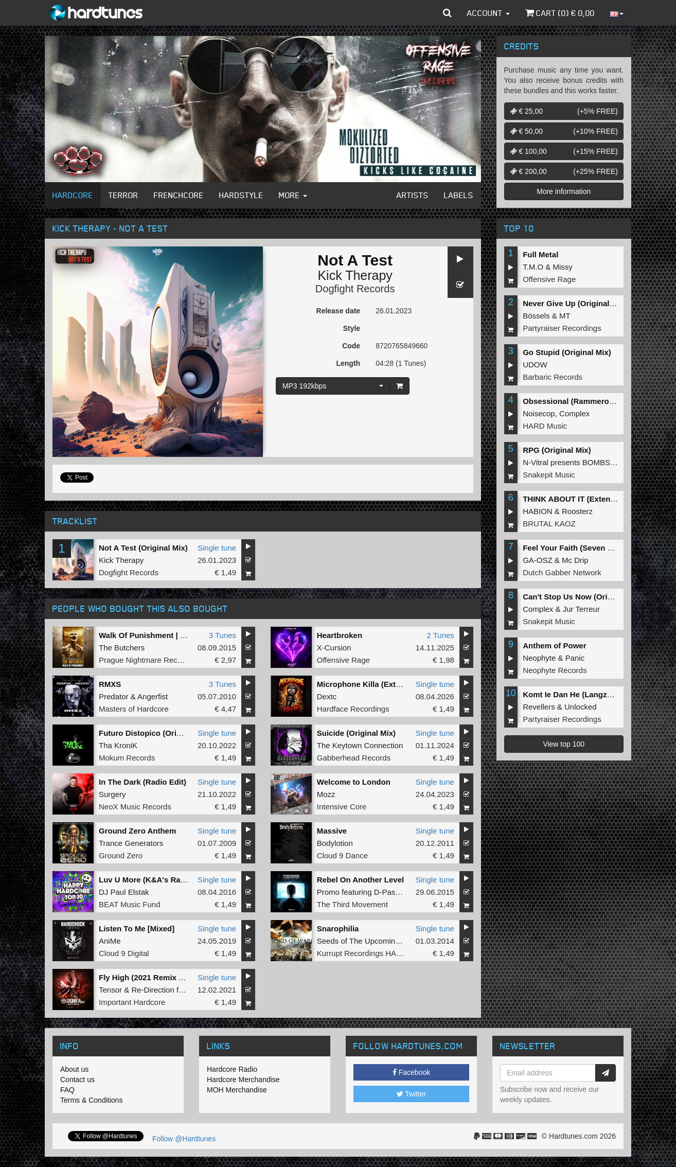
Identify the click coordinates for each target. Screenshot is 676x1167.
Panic (575, 657)
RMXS (110, 684)
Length (348, 363)
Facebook (411, 1072)
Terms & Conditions (91, 1100)
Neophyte (539, 657)
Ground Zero (121, 855)
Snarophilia (338, 928)
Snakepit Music (549, 474)
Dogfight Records (355, 288)
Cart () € (560, 13)
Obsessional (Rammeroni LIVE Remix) (593, 401)
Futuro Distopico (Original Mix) (155, 733)
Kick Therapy (354, 275)
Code (351, 346)
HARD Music (545, 425)
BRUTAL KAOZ (549, 523)
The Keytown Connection (360, 745)
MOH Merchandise (237, 1090)
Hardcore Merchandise (243, 1079)
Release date (338, 311)
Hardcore (72, 195)
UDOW (535, 364)
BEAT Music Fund (130, 904)
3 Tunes (222, 635)
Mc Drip (575, 560)
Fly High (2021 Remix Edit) (147, 977)
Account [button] (488, 13)
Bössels (536, 315)
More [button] (293, 195)
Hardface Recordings (353, 708)
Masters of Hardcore (134, 708)
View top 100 (563, 744)
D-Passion (392, 892)
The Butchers (122, 647)
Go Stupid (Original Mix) (567, 352)
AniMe (110, 940)
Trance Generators (131, 843)
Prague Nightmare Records (145, 660)
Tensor (110, 989)
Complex (574, 413)
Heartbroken (339, 635)
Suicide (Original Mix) (356, 733)
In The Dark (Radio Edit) (142, 781)
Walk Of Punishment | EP (144, 635)
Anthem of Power (554, 645)
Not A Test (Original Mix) (143, 547)
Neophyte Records (554, 670)
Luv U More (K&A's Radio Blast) (157, 879)
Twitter (411, 1094)
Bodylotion (335, 843)
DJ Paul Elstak (124, 892)
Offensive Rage (343, 660)
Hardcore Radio (232, 1069)
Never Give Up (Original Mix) (575, 303)
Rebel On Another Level (360, 879)
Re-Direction (152, 989)
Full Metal (540, 254)
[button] (447, 13)
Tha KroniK (118, 745)
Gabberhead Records (353, 757)
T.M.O (533, 266)
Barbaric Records (552, 377)
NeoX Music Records (135, 806)
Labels (458, 195)
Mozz (326, 794)
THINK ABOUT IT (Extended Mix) (582, 498)
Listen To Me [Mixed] (136, 928)
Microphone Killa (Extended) (369, 684)
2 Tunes (440, 635)
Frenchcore (179, 195)
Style (351, 328)
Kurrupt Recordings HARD (362, 953)
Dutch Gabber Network (562, 572)
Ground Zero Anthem (137, 830)
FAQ (67, 1090)
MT (565, 315)
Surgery (112, 794)
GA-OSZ (538, 560)
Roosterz (577, 511)
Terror (123, 195)
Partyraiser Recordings (562, 328)
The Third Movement (352, 904)
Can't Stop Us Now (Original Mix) (583, 596)
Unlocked (580, 706)
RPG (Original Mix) (557, 450)
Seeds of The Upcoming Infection (374, 940)
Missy (563, 266)
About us (74, 1069)
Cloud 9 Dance (342, 855)
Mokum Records (127, 757)
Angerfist (152, 696)
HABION (538, 511)
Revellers (539, 706)
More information (564, 191)
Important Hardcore (132, 1002)
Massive (332, 830)
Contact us (77, 1079)
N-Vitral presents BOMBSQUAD (577, 462)
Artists (413, 195)
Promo (328, 892)
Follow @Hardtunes (184, 1139)
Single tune (217, 547)
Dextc (326, 696)
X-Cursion (334, 647)
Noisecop (539, 413)
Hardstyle (241, 195)
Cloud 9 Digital (124, 953)
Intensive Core (342, 806)
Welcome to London (353, 781)
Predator (114, 696)
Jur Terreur (581, 609)
